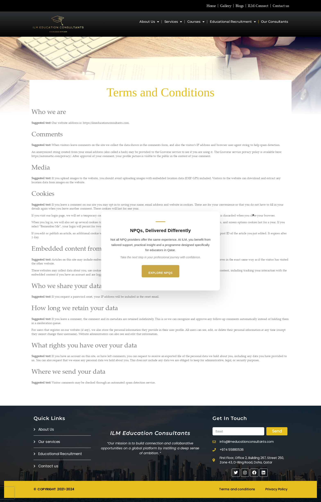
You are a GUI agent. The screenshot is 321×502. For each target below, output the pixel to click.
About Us (149, 21)
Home (203, 5)
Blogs (235, 5)
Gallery (220, 5)
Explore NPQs (160, 272)
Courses (196, 21)
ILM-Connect (256, 5)
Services (173, 21)
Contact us (280, 5)
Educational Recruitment (233, 21)
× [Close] (253, 215)
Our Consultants (274, 22)
